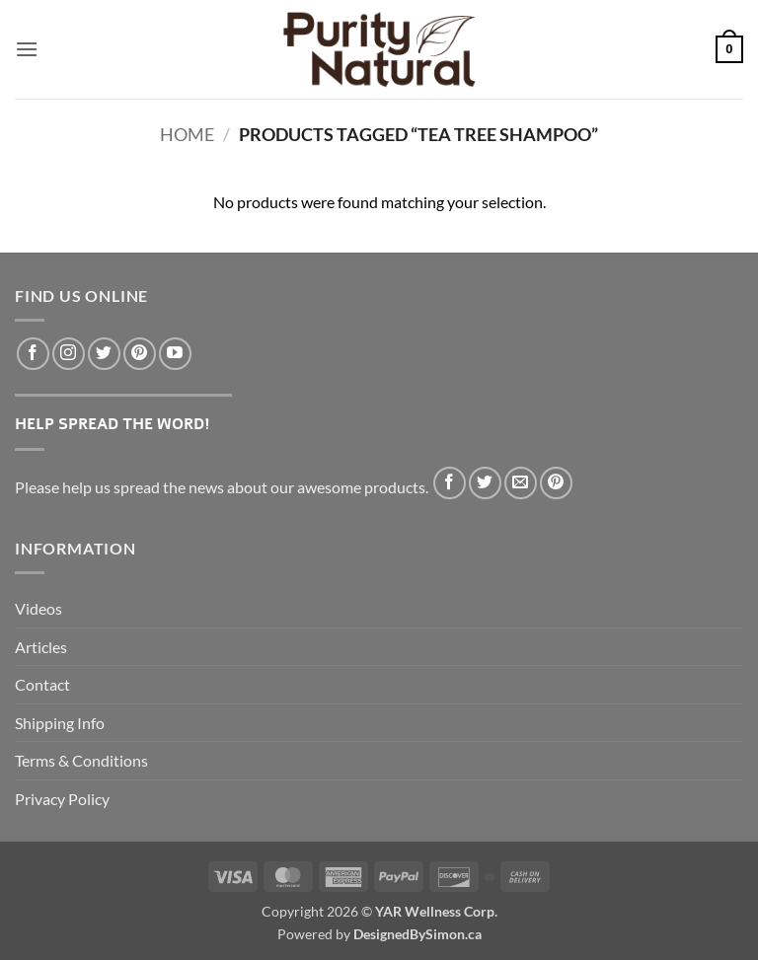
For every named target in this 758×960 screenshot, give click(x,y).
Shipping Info (60, 722)
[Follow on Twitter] (104, 353)
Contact (42, 684)
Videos (38, 608)
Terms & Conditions (81, 760)
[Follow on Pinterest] (139, 353)
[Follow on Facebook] (33, 353)
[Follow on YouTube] (175, 353)
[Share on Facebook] (449, 483)
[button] (26, 49)
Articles (41, 646)
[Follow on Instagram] (68, 353)
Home (187, 134)
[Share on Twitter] (485, 483)
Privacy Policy (62, 798)
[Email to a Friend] (520, 483)
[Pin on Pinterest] (556, 483)
